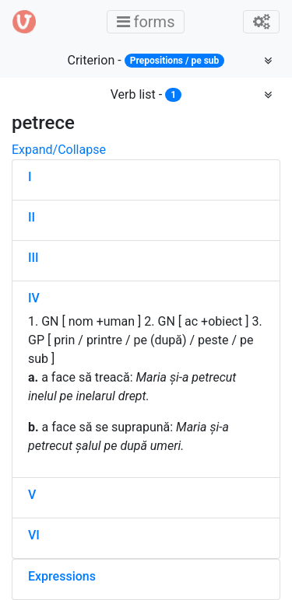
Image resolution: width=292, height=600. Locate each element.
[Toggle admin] (261, 21)
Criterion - (146, 60)
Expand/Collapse (59, 149)
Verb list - (146, 94)
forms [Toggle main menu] (150, 21)
